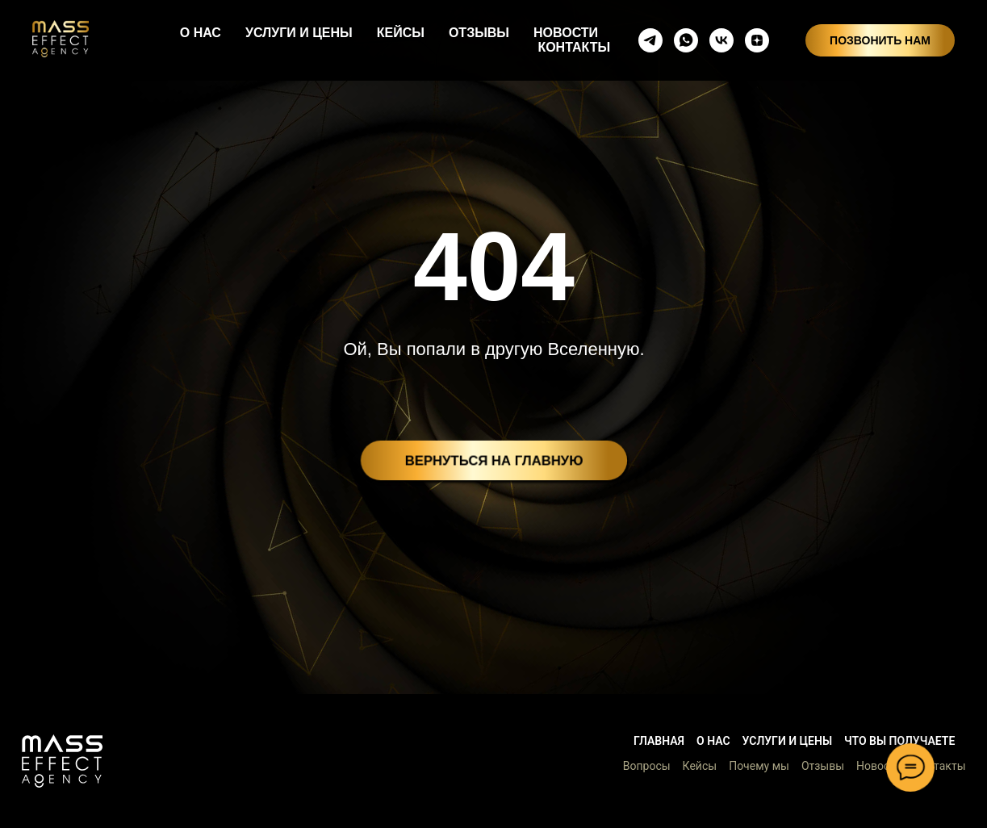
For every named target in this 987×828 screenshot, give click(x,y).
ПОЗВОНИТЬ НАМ (880, 40)
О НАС (200, 33)
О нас (713, 740)
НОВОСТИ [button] (565, 33)
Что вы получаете (899, 740)
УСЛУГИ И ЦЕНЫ (299, 33)
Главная (659, 740)
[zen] (757, 40)
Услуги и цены (787, 740)
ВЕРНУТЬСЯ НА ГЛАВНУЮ (494, 460)
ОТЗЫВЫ (479, 33)
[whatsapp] (686, 40)
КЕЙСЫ (400, 33)
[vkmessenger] (721, 40)
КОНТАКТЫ (573, 47)
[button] (62, 761)
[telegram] (650, 40)
